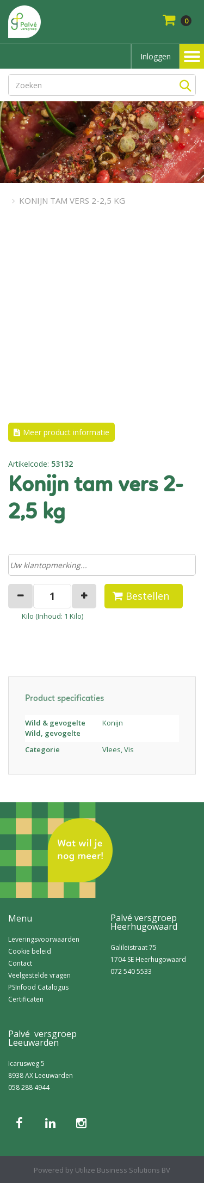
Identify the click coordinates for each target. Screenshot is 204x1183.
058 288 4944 (29, 1087)
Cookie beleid (29, 951)
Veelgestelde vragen (39, 975)
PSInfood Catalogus (38, 987)
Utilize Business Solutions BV (122, 1170)
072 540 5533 (131, 971)
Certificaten (26, 999)
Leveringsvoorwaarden (43, 939)
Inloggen (155, 56)
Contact (20, 963)
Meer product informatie (66, 432)
